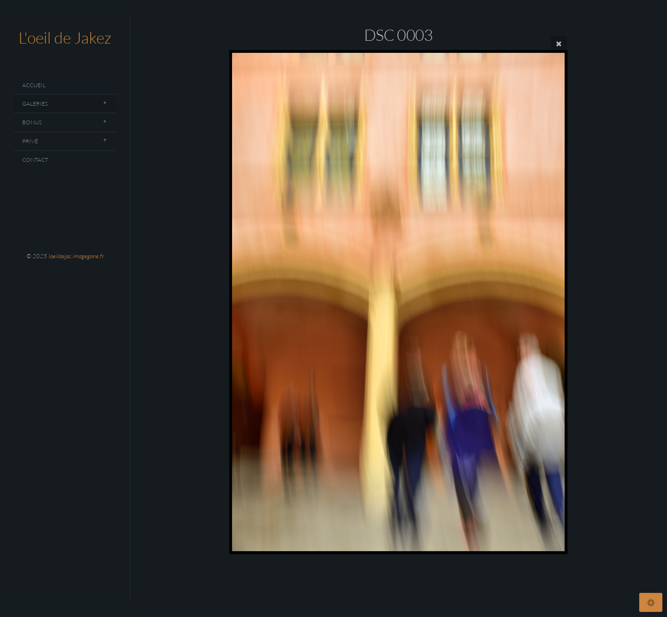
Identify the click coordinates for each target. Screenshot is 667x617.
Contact (35, 159)
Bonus (32, 122)
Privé (30, 141)
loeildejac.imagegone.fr (76, 256)
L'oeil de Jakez (65, 37)
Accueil (33, 85)
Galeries (35, 103)
